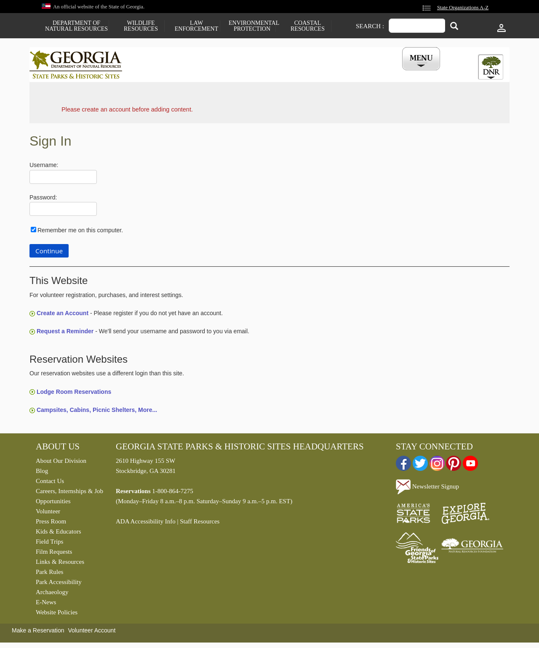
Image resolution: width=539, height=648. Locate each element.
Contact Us (50, 483)
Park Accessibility (59, 584)
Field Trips (49, 543)
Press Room (51, 523)
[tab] (490, 67)
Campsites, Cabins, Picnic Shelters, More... (97, 412)
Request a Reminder (65, 333)
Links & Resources (60, 563)
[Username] (63, 179)
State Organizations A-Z (462, 8)
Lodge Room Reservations (74, 393)
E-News (46, 604)
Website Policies (56, 614)
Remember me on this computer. (80, 232)
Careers (262, 72)
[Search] (454, 27)
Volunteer (48, 513)
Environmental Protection (252, 26)
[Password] (63, 211)
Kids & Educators (58, 533)
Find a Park (160, 72)
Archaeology (52, 594)
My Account (407, 72)
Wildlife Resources (141, 26)
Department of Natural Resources (76, 26)
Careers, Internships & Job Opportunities (69, 498)
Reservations (213, 72)
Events (362, 72)
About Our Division (61, 462)
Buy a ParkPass (313, 72)
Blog (42, 473)
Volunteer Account (91, 632)
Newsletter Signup (427, 488)
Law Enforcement (196, 26)
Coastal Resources (308, 26)
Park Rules (49, 574)
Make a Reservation (38, 632)
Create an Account (62, 315)
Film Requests (54, 553)
